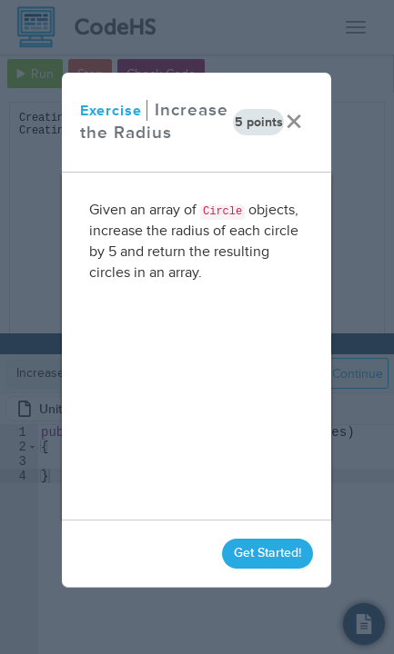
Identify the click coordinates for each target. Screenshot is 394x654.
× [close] (295, 122)
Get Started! (268, 552)
